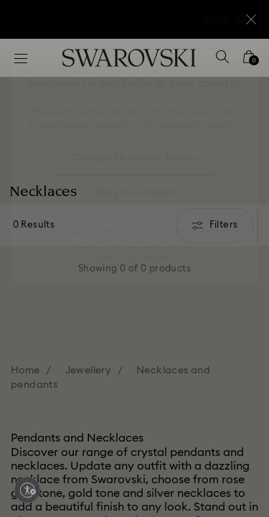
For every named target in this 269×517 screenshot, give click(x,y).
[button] (238, 65)
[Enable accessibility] (27, 490)
